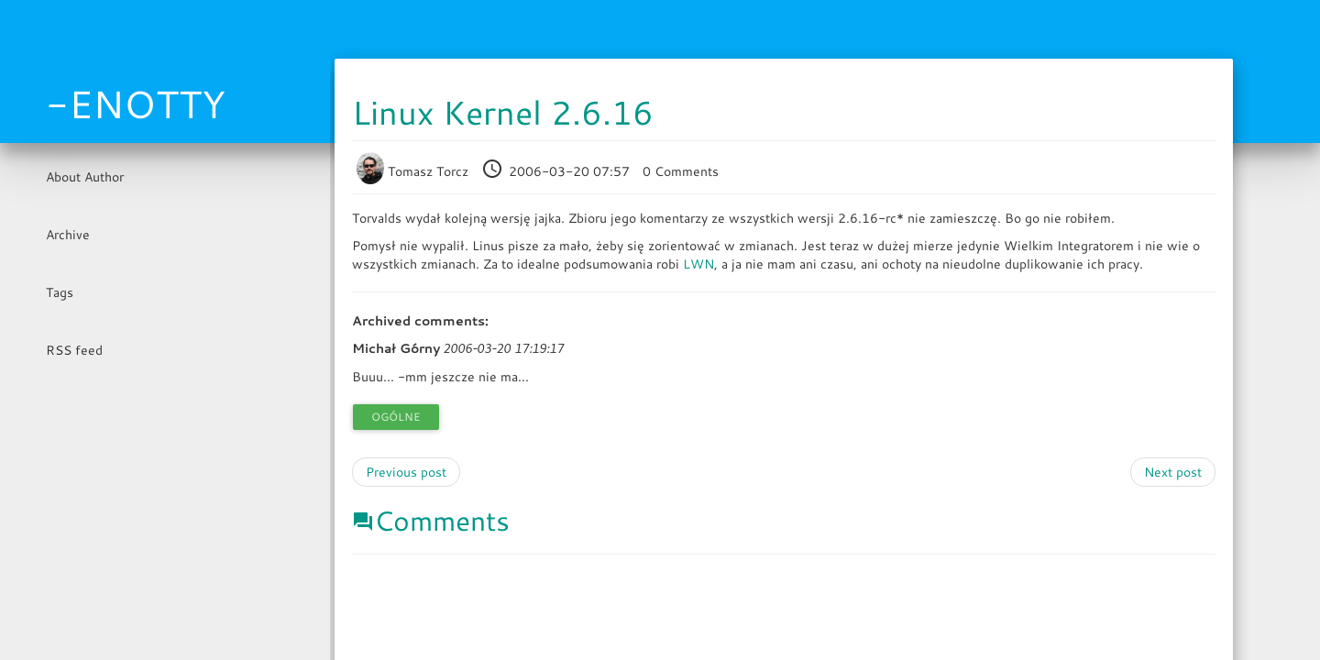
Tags (59, 292)
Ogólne (396, 416)
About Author (85, 177)
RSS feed (74, 350)
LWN (698, 264)
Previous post (406, 472)
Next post (1173, 472)
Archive (68, 235)
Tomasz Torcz (414, 171)
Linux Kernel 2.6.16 (503, 112)
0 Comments (681, 171)
